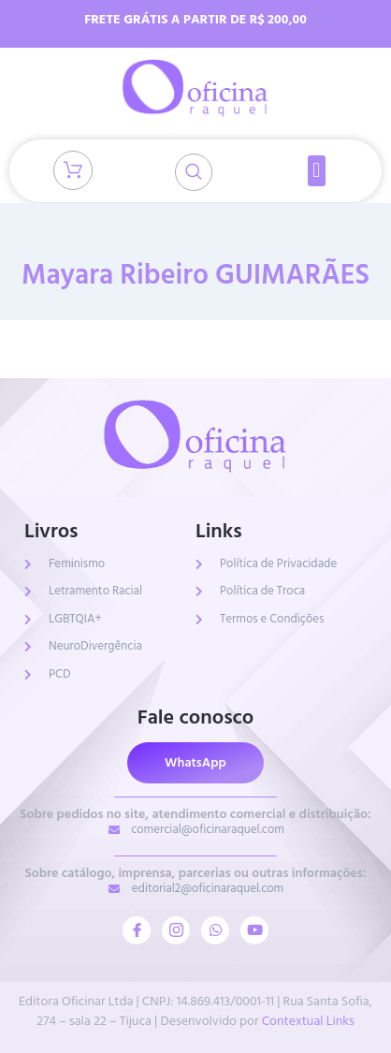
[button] (317, 170)
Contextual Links (308, 1020)
